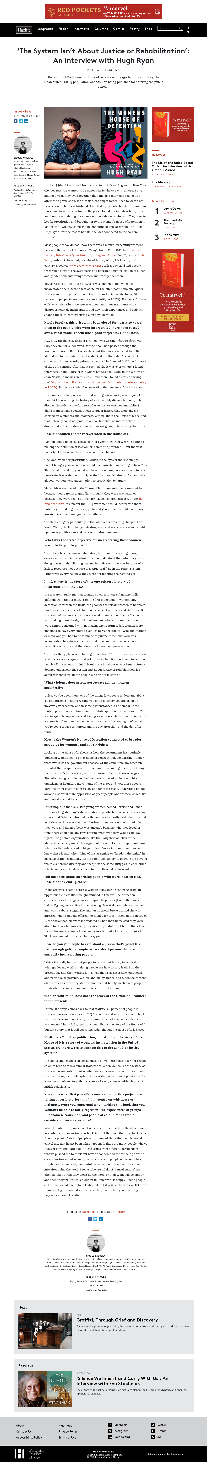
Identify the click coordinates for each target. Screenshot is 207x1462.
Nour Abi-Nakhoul (164, 174)
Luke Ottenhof (173, 213)
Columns (101, 29)
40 (53, 382)
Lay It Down (172, 208)
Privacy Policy (68, 1431)
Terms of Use (67, 1437)
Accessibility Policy (29, 1437)
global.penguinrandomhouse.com (165, 1453)
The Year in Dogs (21, 200)
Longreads (45, 29)
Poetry (135, 29)
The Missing (161, 182)
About (20, 1425)
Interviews (81, 29)
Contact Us (24, 1431)
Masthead (65, 1425)
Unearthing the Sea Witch (25, 205)
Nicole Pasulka (106, 70)
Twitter (188, 32)
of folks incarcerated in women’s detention (95, 382)
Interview (23, 111)
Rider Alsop (171, 239)
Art (78, 1315)
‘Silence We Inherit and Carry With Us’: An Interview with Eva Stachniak (122, 1380)
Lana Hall (170, 227)
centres (130, 382)
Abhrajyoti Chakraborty (168, 186)
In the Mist (171, 234)
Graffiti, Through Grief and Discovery (117, 1319)
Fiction (63, 29)
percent (60, 382)
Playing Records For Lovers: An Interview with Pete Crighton (26, 193)
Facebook (188, 28)
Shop (148, 29)
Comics (119, 29)
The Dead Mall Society (173, 221)
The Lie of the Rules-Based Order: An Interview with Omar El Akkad (172, 166)
